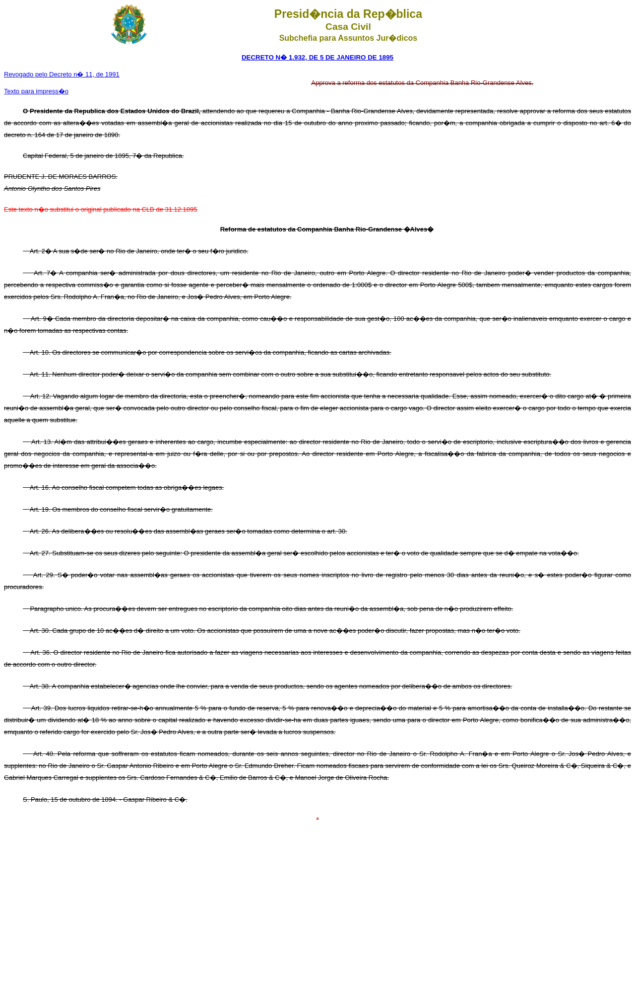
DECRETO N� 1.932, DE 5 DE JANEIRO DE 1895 (317, 57)
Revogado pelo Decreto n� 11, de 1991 (62, 74)
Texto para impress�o (36, 91)
